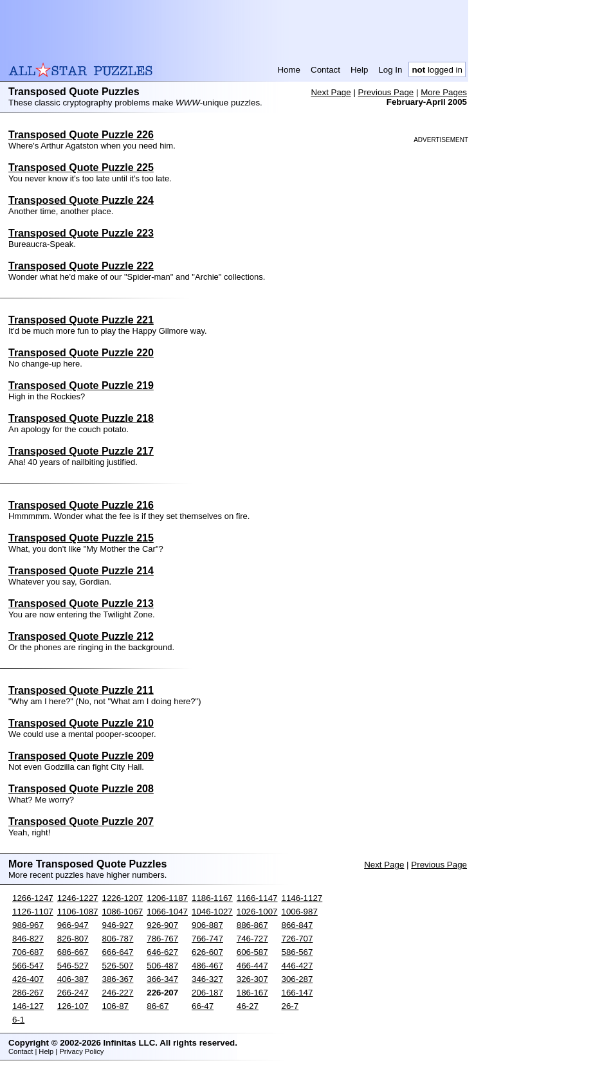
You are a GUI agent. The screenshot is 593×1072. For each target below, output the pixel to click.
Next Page (331, 92)
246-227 (118, 992)
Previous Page (386, 92)
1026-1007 (257, 911)
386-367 (118, 979)
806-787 (118, 938)
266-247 (73, 992)
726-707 (297, 938)
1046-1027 (212, 911)
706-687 (28, 952)
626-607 (207, 952)
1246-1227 (77, 898)
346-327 (207, 979)
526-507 (118, 965)
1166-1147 (257, 898)
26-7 (290, 1006)
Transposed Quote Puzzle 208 (81, 788)
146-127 (28, 1006)
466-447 (252, 965)
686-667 (73, 952)
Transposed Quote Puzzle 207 (81, 821)
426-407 (28, 979)
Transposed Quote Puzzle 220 (81, 352)
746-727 (252, 938)
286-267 (28, 992)
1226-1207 (122, 898)
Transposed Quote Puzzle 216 (81, 505)
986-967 (28, 925)
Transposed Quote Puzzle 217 (81, 451)
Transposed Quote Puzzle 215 (81, 537)
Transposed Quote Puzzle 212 (81, 636)
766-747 (207, 938)
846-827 (28, 938)
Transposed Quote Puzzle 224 (81, 200)
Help (359, 70)
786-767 (162, 938)
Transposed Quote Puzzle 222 (81, 265)
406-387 (73, 979)
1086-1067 (122, 911)
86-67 (158, 1006)
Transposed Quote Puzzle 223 (81, 233)
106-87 (115, 1006)
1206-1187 (167, 898)
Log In (390, 70)
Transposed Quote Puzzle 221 (81, 319)
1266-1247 (32, 898)
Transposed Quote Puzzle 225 (81, 167)
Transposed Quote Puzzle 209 (81, 755)
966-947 (73, 925)
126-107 (73, 1006)
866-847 (297, 925)
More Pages (444, 92)
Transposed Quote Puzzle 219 (81, 385)
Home (288, 70)
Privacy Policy (81, 1051)
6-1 (18, 1019)
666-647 (118, 952)
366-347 (162, 979)
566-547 (28, 965)
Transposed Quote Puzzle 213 (81, 603)
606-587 (252, 952)
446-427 (297, 965)
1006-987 (300, 911)
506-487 (162, 965)
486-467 (207, 965)
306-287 (297, 979)
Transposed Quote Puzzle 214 (81, 570)
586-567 (297, 952)
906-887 (207, 925)
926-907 (162, 925)
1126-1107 (32, 911)
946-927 (118, 925)
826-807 (73, 938)
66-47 (203, 1006)
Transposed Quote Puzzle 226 (81, 134)
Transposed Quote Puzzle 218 (81, 418)
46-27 (248, 1006)
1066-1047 (167, 911)
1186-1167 (212, 898)
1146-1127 (302, 898)
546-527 (73, 965)
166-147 (297, 992)
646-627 (162, 952)
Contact (325, 70)
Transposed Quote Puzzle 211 (81, 690)
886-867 (252, 925)
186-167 (252, 992)
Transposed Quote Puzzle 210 (81, 723)
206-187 (207, 992)
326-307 (252, 979)
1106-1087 (77, 911)
